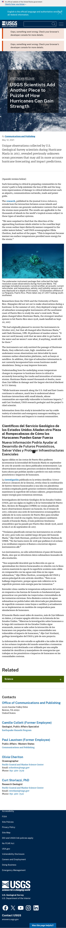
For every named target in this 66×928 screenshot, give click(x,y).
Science (9, 679)
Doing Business (9, 865)
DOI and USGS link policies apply (17, 838)
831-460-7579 (17, 770)
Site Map (6, 833)
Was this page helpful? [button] (43, 925)
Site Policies (8, 822)
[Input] (40, 23)
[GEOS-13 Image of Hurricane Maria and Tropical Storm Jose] (33, 91)
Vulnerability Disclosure (13, 854)
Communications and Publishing (20, 136)
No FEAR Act (8, 843)
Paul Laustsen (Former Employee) (26, 739)
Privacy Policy (8, 827)
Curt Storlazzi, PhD (15, 780)
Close (60, 12)
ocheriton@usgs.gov (19, 767)
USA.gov (6, 849)
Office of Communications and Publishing (31, 702)
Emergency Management (14, 870)
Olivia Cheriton (12, 757)
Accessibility (8, 811)
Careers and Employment (14, 859)
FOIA (4, 816)
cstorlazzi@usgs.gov (19, 791)
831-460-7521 (17, 794)
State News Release (22, 78)
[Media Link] (33, 261)
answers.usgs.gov (10, 919)
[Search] (53, 23)
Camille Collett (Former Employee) (27, 722)
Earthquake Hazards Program (16, 730)
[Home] (9, 26)
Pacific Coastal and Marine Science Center (22, 764)
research (10, 201)
